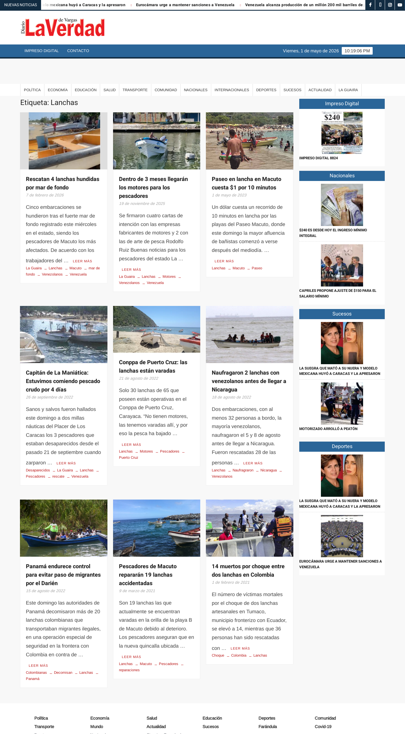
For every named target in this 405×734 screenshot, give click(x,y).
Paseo (257, 241)
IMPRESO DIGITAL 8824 (318, 132)
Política (32, 64)
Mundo (96, 695)
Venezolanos (52, 247)
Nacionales (196, 64)
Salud (110, 64)
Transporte (135, 64)
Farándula (267, 695)
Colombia (238, 624)
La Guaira (348, 64)
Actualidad (320, 64)
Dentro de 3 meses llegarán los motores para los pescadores (153, 162)
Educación (85, 64)
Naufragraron (243, 441)
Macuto (75, 241)
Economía (58, 64)
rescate (58, 447)
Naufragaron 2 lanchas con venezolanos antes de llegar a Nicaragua (249, 353)
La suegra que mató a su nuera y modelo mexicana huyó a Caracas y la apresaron (339, 345)
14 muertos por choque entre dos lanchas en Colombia (248, 541)
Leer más (82, 234)
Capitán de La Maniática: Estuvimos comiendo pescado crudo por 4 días (63, 353)
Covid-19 (323, 695)
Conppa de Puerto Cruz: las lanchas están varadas (153, 339)
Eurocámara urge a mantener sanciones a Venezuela (198, 5)
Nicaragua (268, 441)
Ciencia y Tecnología (165, 703)
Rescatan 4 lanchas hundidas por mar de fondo (62, 158)
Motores (169, 249)
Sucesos (293, 64)
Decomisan (63, 641)
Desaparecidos (38, 441)
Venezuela (78, 247)
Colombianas (36, 641)
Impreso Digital (41, 50)
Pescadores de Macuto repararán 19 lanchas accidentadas (148, 545)
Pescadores (169, 422)
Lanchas (55, 241)
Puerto (40, 703)
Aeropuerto (44, 712)
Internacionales (232, 64)
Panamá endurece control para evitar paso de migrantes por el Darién (63, 545)
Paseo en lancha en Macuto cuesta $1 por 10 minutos (246, 158)
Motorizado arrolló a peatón (328, 403)
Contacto (78, 50)
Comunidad (166, 64)
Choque (218, 624)
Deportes (266, 64)
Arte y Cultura (159, 712)
